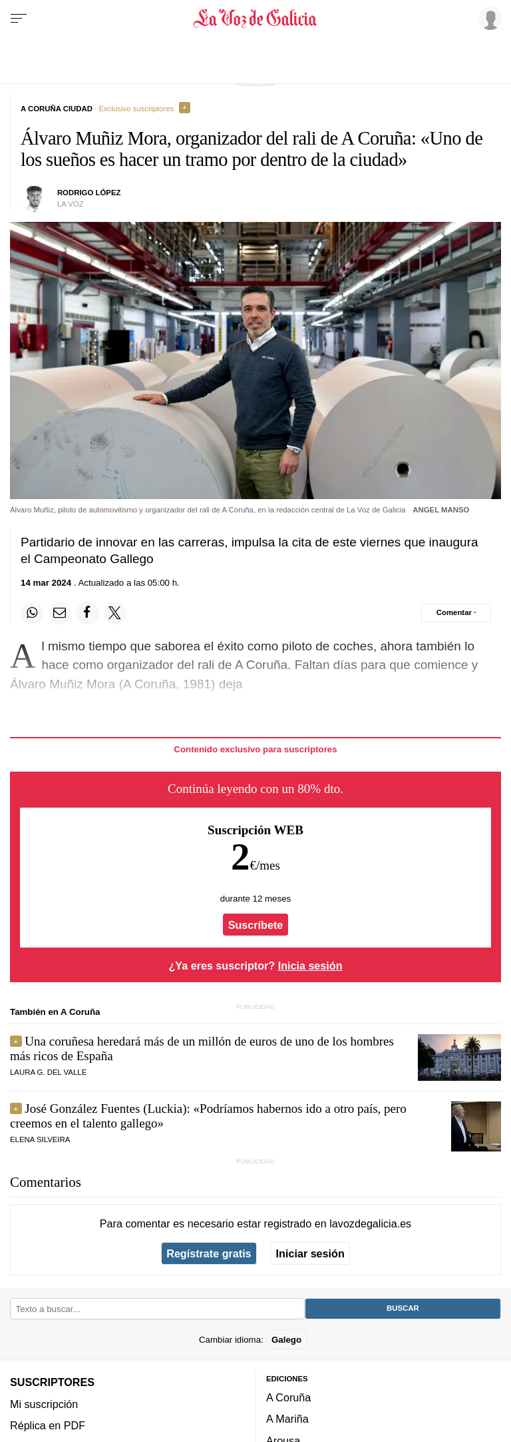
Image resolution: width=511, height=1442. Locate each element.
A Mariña (287, 1419)
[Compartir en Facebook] (87, 613)
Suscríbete (255, 925)
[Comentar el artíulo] (456, 613)
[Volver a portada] (255, 18)
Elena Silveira (40, 1139)
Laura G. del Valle (48, 1072)
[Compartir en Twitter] (115, 613)
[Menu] (18, 18)
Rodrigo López (89, 193)
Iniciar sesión (310, 1253)
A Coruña (288, 1397)
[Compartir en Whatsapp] (32, 613)
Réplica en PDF (47, 1425)
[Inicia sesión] (488, 18)
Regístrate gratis (208, 1253)
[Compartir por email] (60, 613)
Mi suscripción (44, 1403)
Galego (286, 1339)
